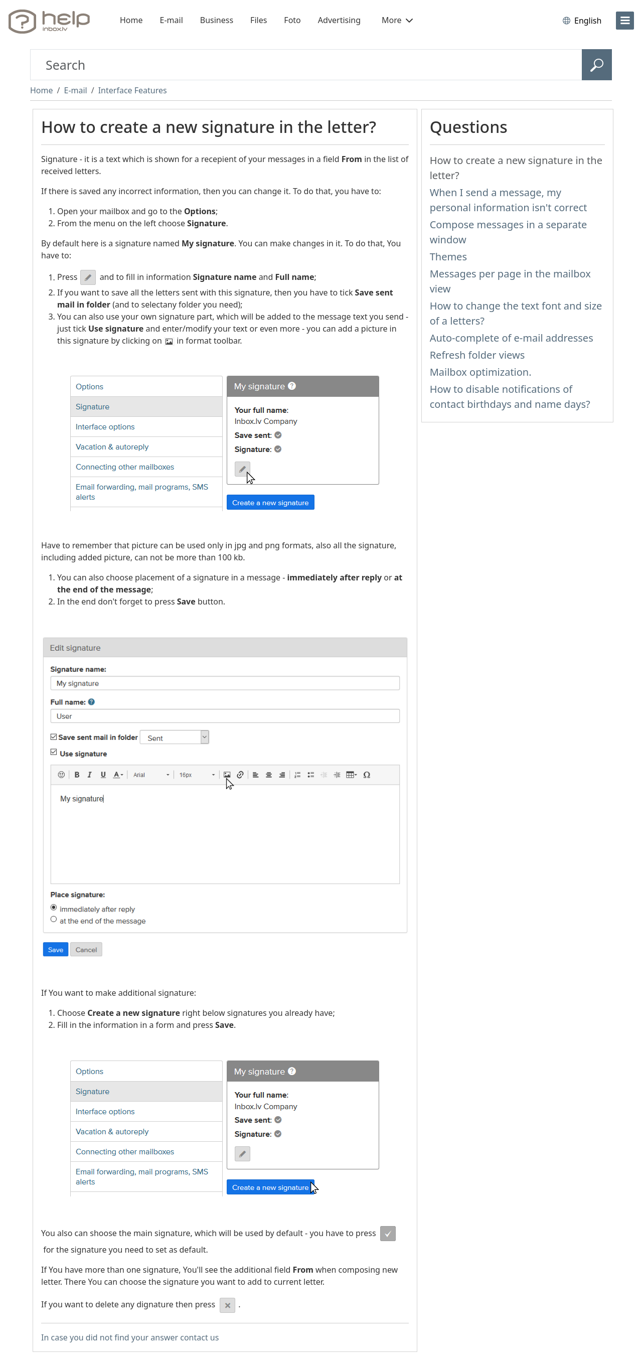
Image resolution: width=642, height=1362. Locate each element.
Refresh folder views (477, 355)
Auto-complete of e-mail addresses (511, 338)
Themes (448, 256)
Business (216, 20)
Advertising (339, 20)
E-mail (171, 20)
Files (258, 20)
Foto (292, 20)
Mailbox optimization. (481, 372)
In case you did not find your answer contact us (130, 1337)
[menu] (625, 21)
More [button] (397, 20)
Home (131, 20)
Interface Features (132, 90)
